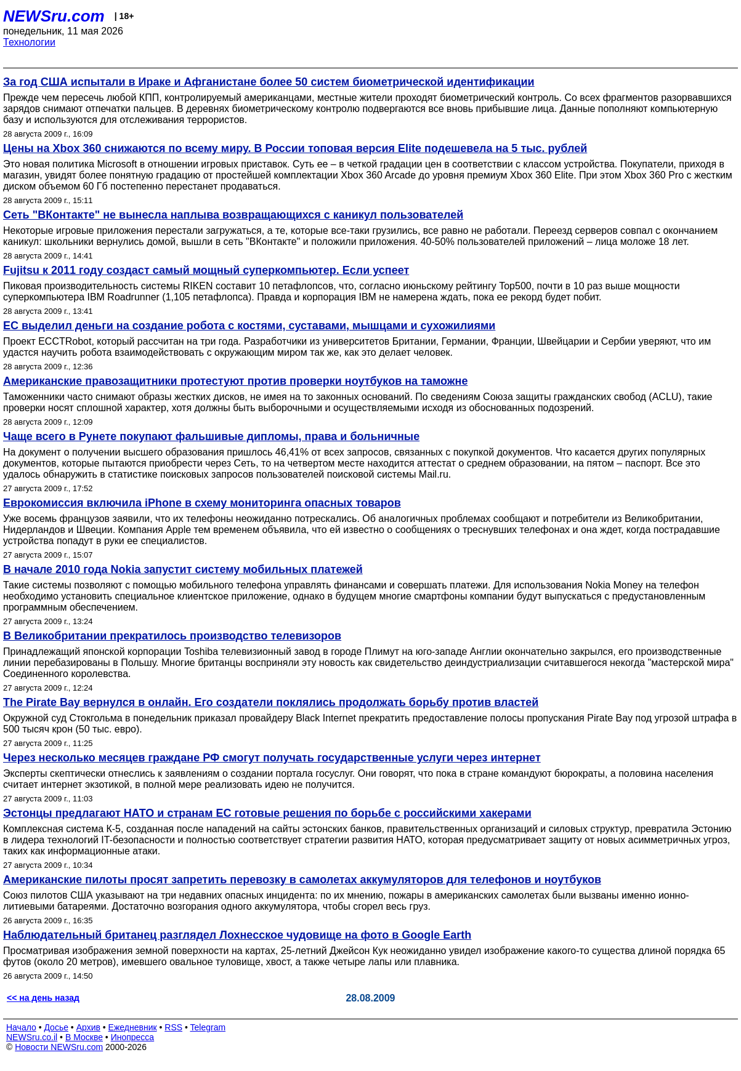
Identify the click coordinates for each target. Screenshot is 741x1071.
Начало (21, 1027)
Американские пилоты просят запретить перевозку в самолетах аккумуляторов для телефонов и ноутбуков (302, 879)
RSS (173, 1027)
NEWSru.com (54, 16)
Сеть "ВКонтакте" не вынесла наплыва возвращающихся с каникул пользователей (233, 215)
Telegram (208, 1027)
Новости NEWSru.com (59, 1047)
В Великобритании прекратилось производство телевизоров (172, 636)
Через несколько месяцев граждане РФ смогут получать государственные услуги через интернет (272, 758)
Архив (88, 1027)
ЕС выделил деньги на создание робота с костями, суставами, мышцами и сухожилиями (249, 325)
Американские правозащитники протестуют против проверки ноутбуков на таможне (235, 381)
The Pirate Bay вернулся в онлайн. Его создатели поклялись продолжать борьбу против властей (270, 702)
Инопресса (133, 1037)
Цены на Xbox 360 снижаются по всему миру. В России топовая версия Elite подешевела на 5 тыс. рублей (295, 148)
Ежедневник (132, 1027)
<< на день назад (43, 998)
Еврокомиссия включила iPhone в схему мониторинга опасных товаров (202, 503)
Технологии (29, 42)
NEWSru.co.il (31, 1037)
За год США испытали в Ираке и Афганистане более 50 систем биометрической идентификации (269, 82)
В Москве (84, 1037)
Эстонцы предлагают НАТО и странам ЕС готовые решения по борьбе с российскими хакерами (267, 813)
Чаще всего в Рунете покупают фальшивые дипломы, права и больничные (211, 436)
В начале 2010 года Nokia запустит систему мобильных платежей (183, 569)
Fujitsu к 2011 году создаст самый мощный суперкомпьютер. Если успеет (206, 270)
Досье (56, 1027)
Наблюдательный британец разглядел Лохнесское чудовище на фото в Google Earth (237, 935)
